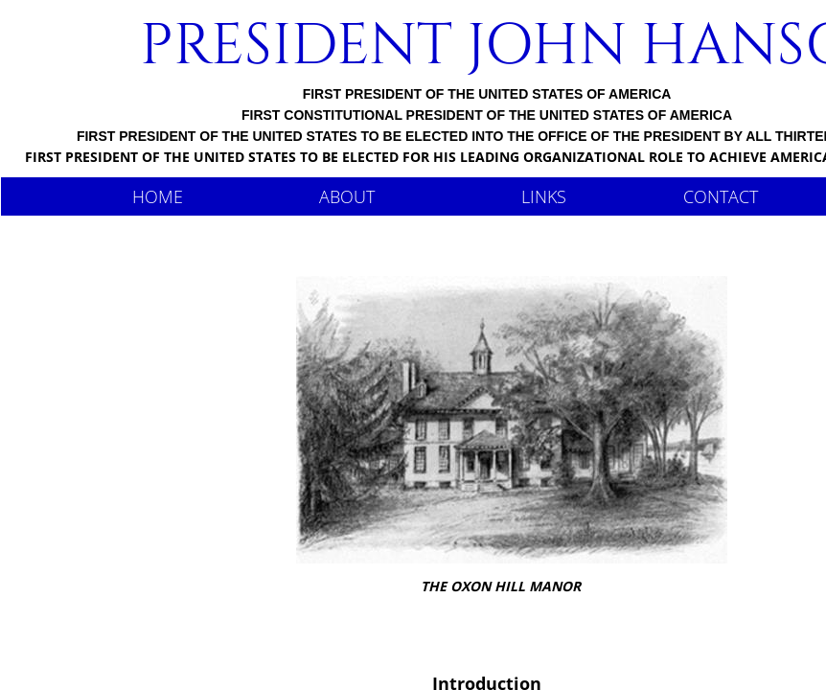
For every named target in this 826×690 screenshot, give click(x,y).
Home (157, 196)
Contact (720, 196)
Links (543, 196)
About (347, 196)
